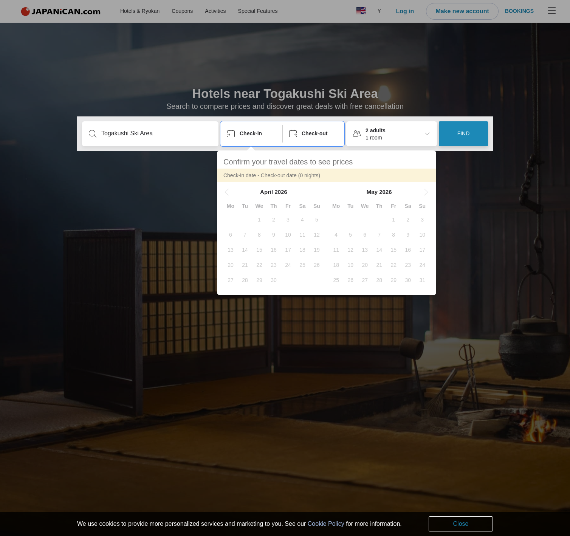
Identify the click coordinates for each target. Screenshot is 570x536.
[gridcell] (263, 219)
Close (461, 524)
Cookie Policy (326, 524)
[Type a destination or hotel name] (156, 133)
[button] (230, 192)
